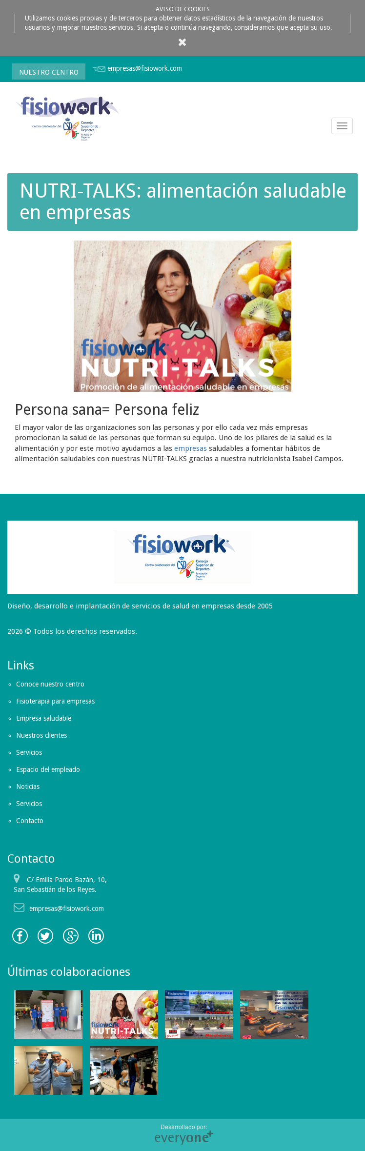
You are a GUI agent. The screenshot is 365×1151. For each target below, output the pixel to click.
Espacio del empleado (48, 769)
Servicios (29, 752)
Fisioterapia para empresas (55, 701)
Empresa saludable (43, 718)
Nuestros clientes (41, 735)
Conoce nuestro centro (50, 684)
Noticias (28, 786)
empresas (190, 448)
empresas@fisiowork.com (144, 68)
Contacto (29, 821)
